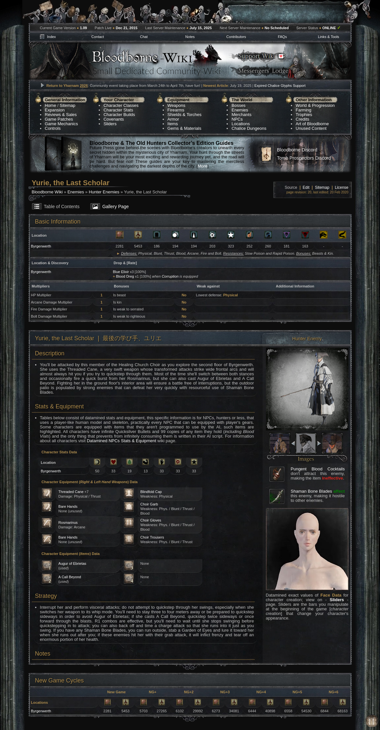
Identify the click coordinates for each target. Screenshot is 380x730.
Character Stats (118, 110)
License (341, 187)
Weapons (177, 105)
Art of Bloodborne (312, 123)
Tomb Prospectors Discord (304, 158)
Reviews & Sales (61, 114)
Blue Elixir (121, 272)
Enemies (239, 110)
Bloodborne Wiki (47, 191)
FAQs (282, 37)
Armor (173, 119)
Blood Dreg (125, 276)
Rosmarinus (68, 522)
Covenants (114, 119)
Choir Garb (149, 504)
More (203, 166)
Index (51, 37)
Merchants (241, 114)
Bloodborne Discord (297, 149)
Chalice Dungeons (248, 128)
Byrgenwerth (41, 246)
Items (173, 123)
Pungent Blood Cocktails (318, 468)
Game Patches (59, 119)
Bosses (238, 105)
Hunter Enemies (104, 191)
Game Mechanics (61, 123)
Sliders (110, 123)
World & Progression (315, 105)
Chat (144, 37)
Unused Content (311, 128)
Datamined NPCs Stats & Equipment (121, 440)
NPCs (237, 119)
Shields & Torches (185, 114)
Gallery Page (115, 206)
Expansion (55, 110)
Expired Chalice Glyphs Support (280, 86)
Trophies (304, 114)
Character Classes (121, 105)
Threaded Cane (70, 492)
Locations (240, 123)
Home (50, 105)
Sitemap (67, 105)
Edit (306, 187)
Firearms (176, 110)
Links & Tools (328, 37)
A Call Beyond (69, 577)
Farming (303, 110)
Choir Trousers (152, 537)
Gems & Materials (184, 128)
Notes (190, 37)
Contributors (236, 37)
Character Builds (119, 114)
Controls (53, 128)
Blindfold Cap (151, 492)
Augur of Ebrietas (72, 563)
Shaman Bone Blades (311, 491)
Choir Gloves (150, 520)
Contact (97, 37)
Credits (302, 119)
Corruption (170, 276)
